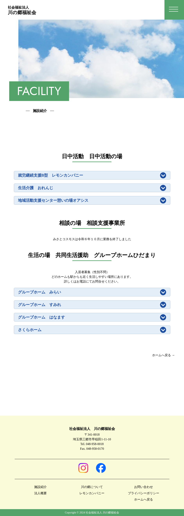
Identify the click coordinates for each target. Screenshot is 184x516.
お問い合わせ (143, 487)
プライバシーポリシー (143, 493)
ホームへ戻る (143, 499)
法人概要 (40, 493)
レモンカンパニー (91, 493)
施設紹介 (40, 487)
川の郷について (92, 487)
